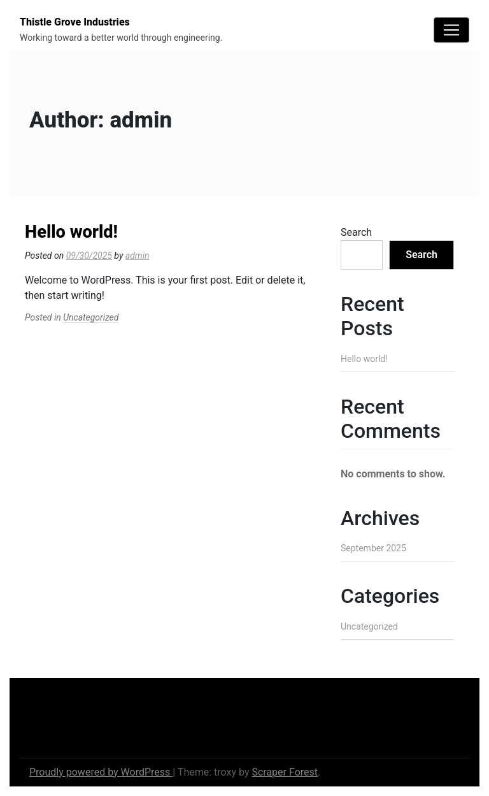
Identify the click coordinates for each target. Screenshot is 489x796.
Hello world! (71, 232)
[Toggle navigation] (451, 30)
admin (137, 255)
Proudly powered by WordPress (101, 772)
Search (356, 232)
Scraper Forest (285, 772)
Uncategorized (90, 317)
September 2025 (373, 548)
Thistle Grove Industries (75, 22)
